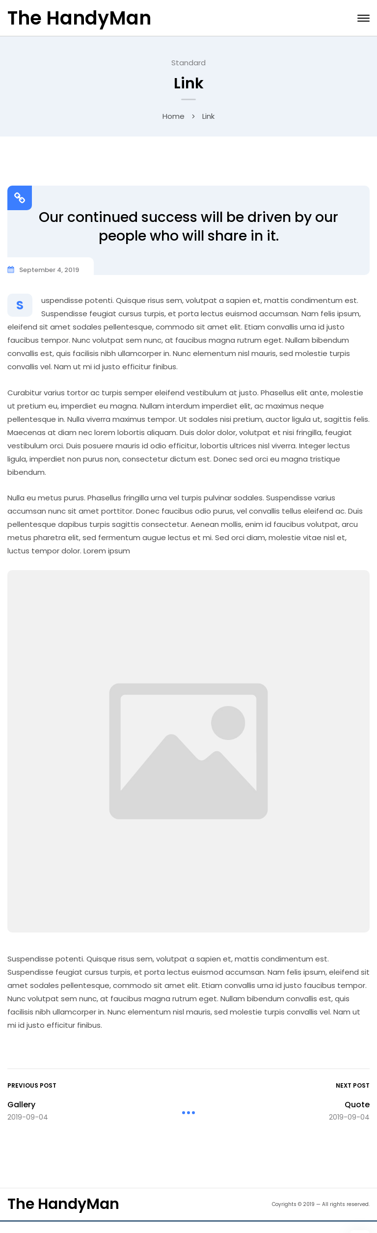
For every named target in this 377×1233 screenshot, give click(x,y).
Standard (188, 62)
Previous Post (31, 1085)
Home (173, 115)
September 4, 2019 (49, 269)
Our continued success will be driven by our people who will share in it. (188, 226)
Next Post (353, 1085)
